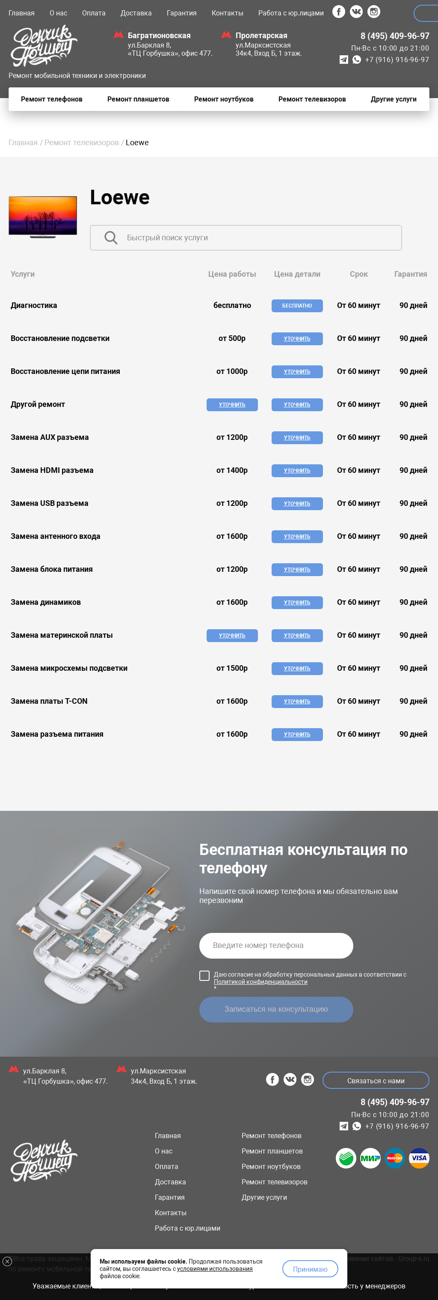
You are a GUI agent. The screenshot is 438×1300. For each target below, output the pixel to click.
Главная (22, 13)
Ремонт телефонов (272, 1136)
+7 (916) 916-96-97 (397, 60)
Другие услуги (264, 1197)
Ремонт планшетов (272, 1151)
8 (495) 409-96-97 (395, 36)
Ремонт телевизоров (81, 142)
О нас (58, 13)
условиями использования (215, 1267)
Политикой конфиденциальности (261, 981)
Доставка (136, 13)
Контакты (227, 13)
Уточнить (297, 339)
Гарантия (182, 13)
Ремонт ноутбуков (271, 1167)
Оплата (94, 13)
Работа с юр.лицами (291, 13)
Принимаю (310, 1268)
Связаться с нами (374, 1081)
